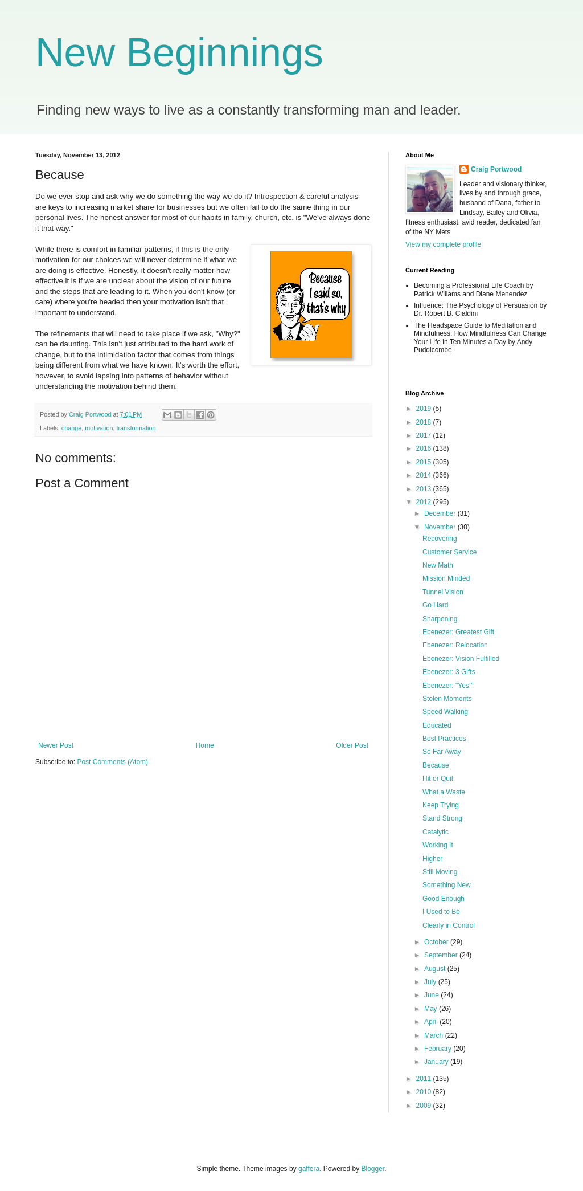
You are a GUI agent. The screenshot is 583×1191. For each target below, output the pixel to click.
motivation (99, 428)
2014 (424, 475)
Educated (436, 725)
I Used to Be (441, 912)
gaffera (308, 1169)
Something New (446, 885)
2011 (424, 1079)
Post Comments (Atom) (112, 762)
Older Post (352, 745)
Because (435, 765)
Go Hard (435, 605)
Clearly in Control (448, 925)
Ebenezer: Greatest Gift (458, 632)
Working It (437, 845)
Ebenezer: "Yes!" (447, 686)
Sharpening (439, 619)
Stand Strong (442, 818)
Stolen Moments (447, 699)
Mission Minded (446, 578)
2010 (424, 1092)
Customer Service (449, 552)
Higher (432, 859)
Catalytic (435, 832)
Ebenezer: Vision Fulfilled (460, 659)
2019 (424, 409)
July (431, 982)
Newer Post (55, 745)
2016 (424, 448)
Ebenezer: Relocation (455, 645)
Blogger (373, 1169)
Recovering (439, 539)
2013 (424, 489)
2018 (424, 422)
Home (205, 745)
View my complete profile (443, 244)
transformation (135, 428)
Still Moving (439, 872)
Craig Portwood (496, 169)
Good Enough (443, 899)
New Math (437, 565)
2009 (424, 1106)
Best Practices (444, 739)
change (71, 428)
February (438, 1049)
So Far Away (441, 752)
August (435, 969)
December (441, 513)
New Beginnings (179, 52)
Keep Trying (440, 805)
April (432, 1022)
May (431, 1009)
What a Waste (443, 792)
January (437, 1062)
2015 (424, 462)
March (434, 1035)
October (437, 942)
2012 (424, 502)
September (441, 955)
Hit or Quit (437, 778)
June (432, 995)
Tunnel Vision (442, 592)
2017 (424, 435)
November (441, 527)
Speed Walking (445, 712)
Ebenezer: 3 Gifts (448, 672)
